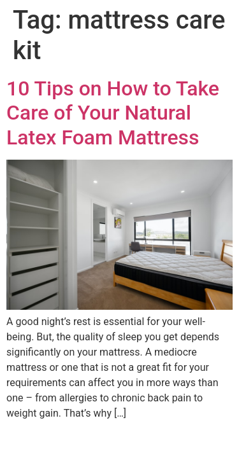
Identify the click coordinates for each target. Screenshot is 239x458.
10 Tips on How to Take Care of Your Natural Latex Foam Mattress (112, 112)
